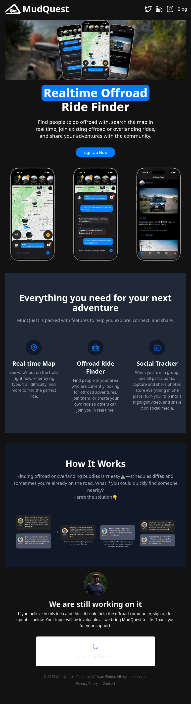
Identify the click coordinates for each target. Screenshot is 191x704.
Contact (109, 683)
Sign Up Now (96, 152)
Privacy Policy (87, 683)
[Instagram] (170, 8)
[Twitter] (148, 8)
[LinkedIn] (159, 8)
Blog (182, 9)
